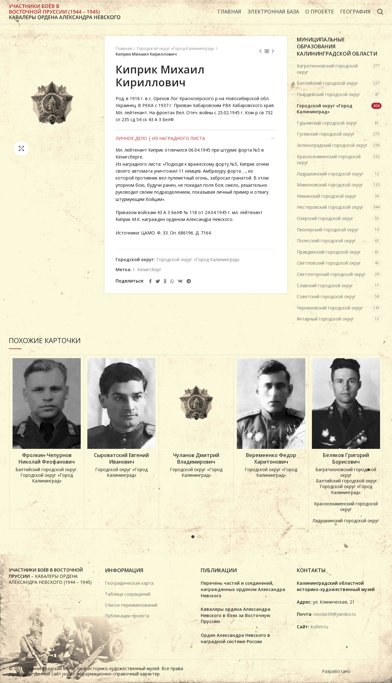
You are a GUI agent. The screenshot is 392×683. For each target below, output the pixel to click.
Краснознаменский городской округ (329, 159)
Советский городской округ (326, 296)
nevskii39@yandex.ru (335, 614)
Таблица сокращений (127, 594)
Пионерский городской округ (328, 230)
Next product (273, 51)
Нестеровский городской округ (330, 207)
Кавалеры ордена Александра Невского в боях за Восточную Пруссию (235, 615)
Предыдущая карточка (260, 51)
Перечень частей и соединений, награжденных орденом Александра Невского (243, 589)
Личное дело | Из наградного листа (160, 138)
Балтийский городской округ (327, 83)
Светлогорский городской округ (331, 274)
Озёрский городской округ (325, 218)
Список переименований (131, 605)
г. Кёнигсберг (147, 269)
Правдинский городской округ (329, 252)
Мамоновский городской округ (330, 185)
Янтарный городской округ (325, 319)
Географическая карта (129, 583)
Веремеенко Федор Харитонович (271, 458)
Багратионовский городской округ (327, 69)
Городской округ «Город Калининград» (175, 48)
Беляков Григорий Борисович (346, 458)
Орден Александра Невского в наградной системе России (235, 638)
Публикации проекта (127, 616)
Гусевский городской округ (326, 134)
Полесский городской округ (326, 241)
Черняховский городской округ (330, 308)
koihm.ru (319, 627)
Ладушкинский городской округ (330, 174)
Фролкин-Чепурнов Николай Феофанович (47, 458)
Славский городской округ (325, 285)
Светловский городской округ (329, 263)
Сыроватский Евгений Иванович (121, 458)
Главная (124, 48)
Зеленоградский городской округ (332, 145)
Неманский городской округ (327, 196)
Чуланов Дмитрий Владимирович (196, 458)
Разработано (337, 671)
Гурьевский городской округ (327, 123)
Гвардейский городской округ (328, 94)
